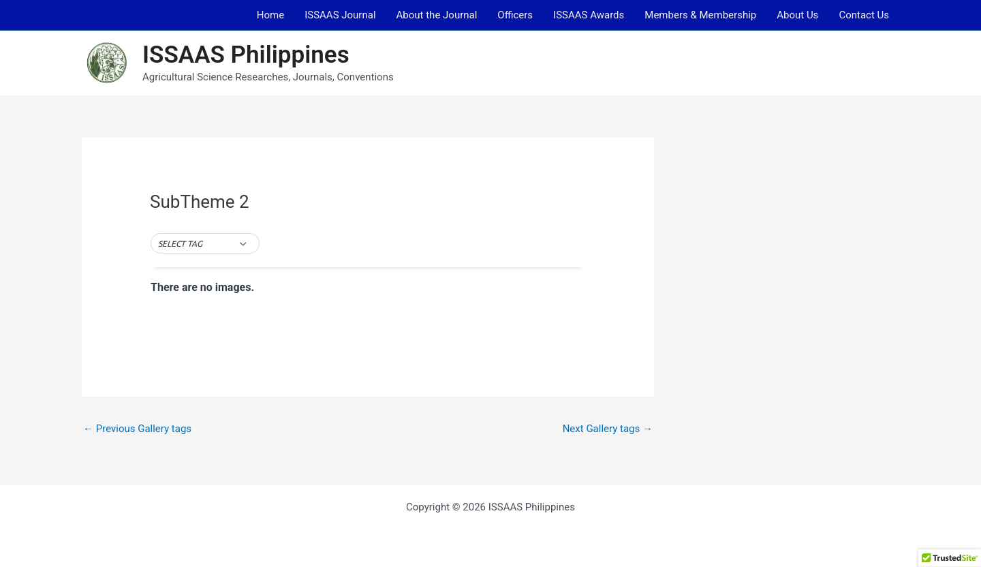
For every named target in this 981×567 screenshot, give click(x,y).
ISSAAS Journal (340, 15)
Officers (515, 15)
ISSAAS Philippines (245, 55)
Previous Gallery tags (137, 429)
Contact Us (864, 15)
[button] (204, 244)
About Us (797, 15)
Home (270, 15)
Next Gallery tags (608, 429)
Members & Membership (700, 15)
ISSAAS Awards (588, 15)
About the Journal (437, 15)
